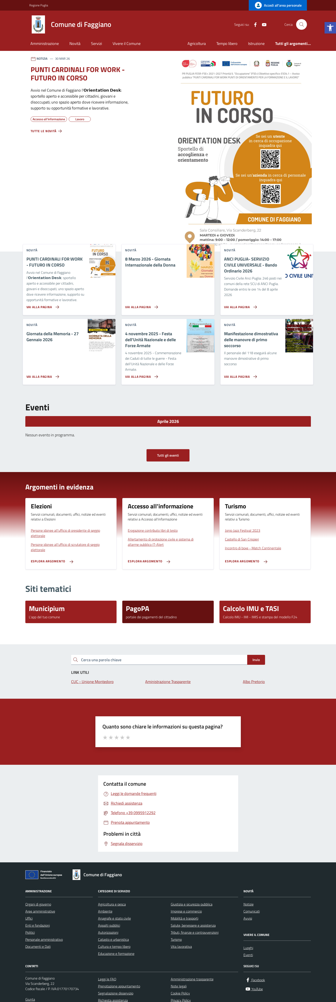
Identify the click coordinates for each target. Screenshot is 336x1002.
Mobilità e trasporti (184, 918)
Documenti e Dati (38, 946)
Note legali (179, 986)
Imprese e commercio (186, 911)
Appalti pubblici (109, 925)
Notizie (248, 904)
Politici (30, 932)
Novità (74, 43)
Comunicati (251, 911)
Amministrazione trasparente (192, 979)
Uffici (29, 918)
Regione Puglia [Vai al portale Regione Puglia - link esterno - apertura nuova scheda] (38, 5)
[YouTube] (262, 24)
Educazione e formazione (116, 953)
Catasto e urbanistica (113, 939)
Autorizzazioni (108, 932)
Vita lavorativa (181, 946)
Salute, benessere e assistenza (193, 925)
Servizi (96, 43)
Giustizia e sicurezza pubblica (191, 904)
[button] (330, 27)
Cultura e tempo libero (114, 946)
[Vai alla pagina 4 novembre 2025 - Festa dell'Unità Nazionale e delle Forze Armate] (141, 374)
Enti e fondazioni (37, 925)
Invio (256, 659)
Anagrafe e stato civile (114, 918)
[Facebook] (253, 24)
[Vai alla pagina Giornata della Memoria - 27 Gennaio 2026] (42, 374)
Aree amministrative (40, 911)
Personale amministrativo (44, 939)
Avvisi (247, 918)
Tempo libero (227, 43)
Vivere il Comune (127, 43)
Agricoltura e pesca (112, 904)
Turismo (176, 939)
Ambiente (105, 911)
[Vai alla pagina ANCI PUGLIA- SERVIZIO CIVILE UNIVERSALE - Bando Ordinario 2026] (240, 305)
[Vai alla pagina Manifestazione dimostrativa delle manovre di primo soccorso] (240, 374)
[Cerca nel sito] (301, 24)
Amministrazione (44, 43)
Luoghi (248, 947)
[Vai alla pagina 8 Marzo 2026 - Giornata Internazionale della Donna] (141, 305)
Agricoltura (196, 43)
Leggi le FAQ (107, 979)
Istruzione (256, 43)
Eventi (248, 955)
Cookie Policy (180, 993)
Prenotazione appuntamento (119, 986)
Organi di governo (38, 904)
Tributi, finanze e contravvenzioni (195, 932)
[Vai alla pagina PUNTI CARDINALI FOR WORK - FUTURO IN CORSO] (42, 305)
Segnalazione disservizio (115, 993)
